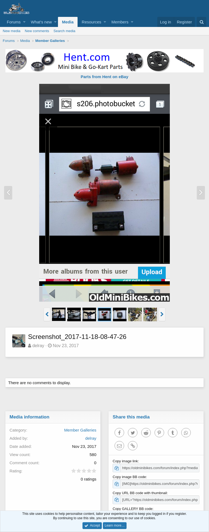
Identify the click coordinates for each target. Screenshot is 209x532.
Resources (91, 22)
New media (11, 31)
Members (119, 22)
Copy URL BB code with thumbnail (140, 493)
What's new (41, 22)
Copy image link (125, 461)
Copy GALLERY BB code (133, 509)
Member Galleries (80, 430)
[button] (24, 22)
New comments (37, 31)
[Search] (201, 22)
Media (68, 22)
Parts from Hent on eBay (104, 76)
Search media (64, 31)
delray (39, 345)
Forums (14, 22)
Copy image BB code (129, 477)
